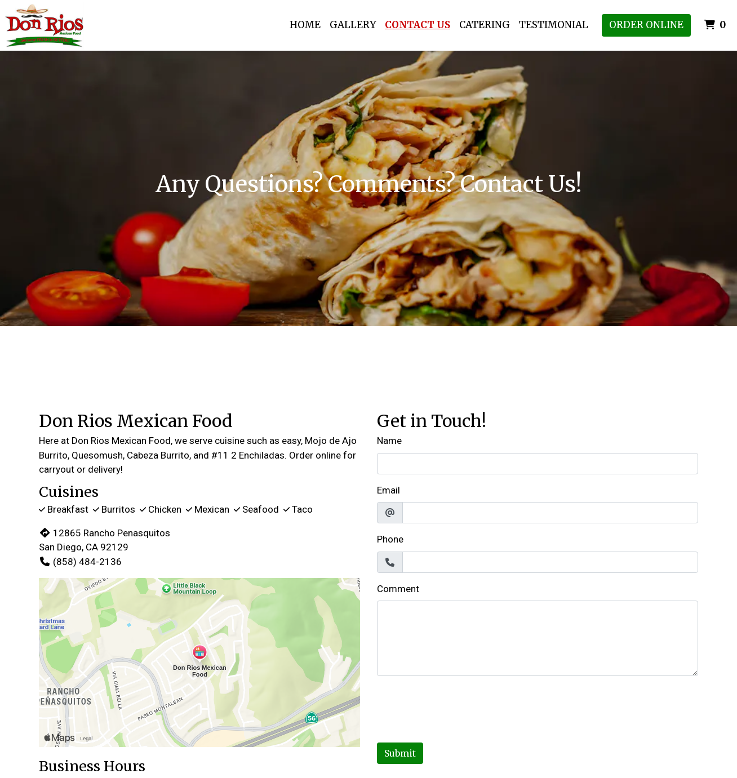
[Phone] (550, 562)
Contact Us (417, 25)
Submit (400, 753)
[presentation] (462, 707)
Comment (398, 588)
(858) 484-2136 (80, 561)
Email (388, 490)
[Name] (537, 463)
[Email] (550, 512)
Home (305, 25)
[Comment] (537, 638)
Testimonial (553, 25)
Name (389, 440)
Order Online (646, 25)
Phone (390, 539)
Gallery (353, 25)
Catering (484, 25)
